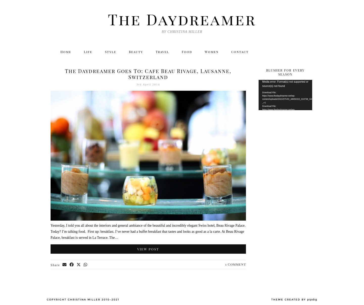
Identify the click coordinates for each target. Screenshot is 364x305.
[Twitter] (264, 52)
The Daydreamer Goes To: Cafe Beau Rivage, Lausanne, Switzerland (148, 73)
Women (212, 52)
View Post (148, 249)
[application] (285, 95)
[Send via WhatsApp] (85, 265)
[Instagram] (274, 52)
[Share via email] (64, 265)
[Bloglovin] (296, 52)
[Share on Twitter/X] (78, 265)
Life (88, 52)
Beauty (136, 52)
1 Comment (235, 264)
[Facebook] (286, 52)
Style (110, 52)
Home (65, 52)
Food (187, 52)
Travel (162, 52)
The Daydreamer (182, 19)
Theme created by (294, 299)
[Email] (308, 52)
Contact (240, 52)
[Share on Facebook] (71, 265)
